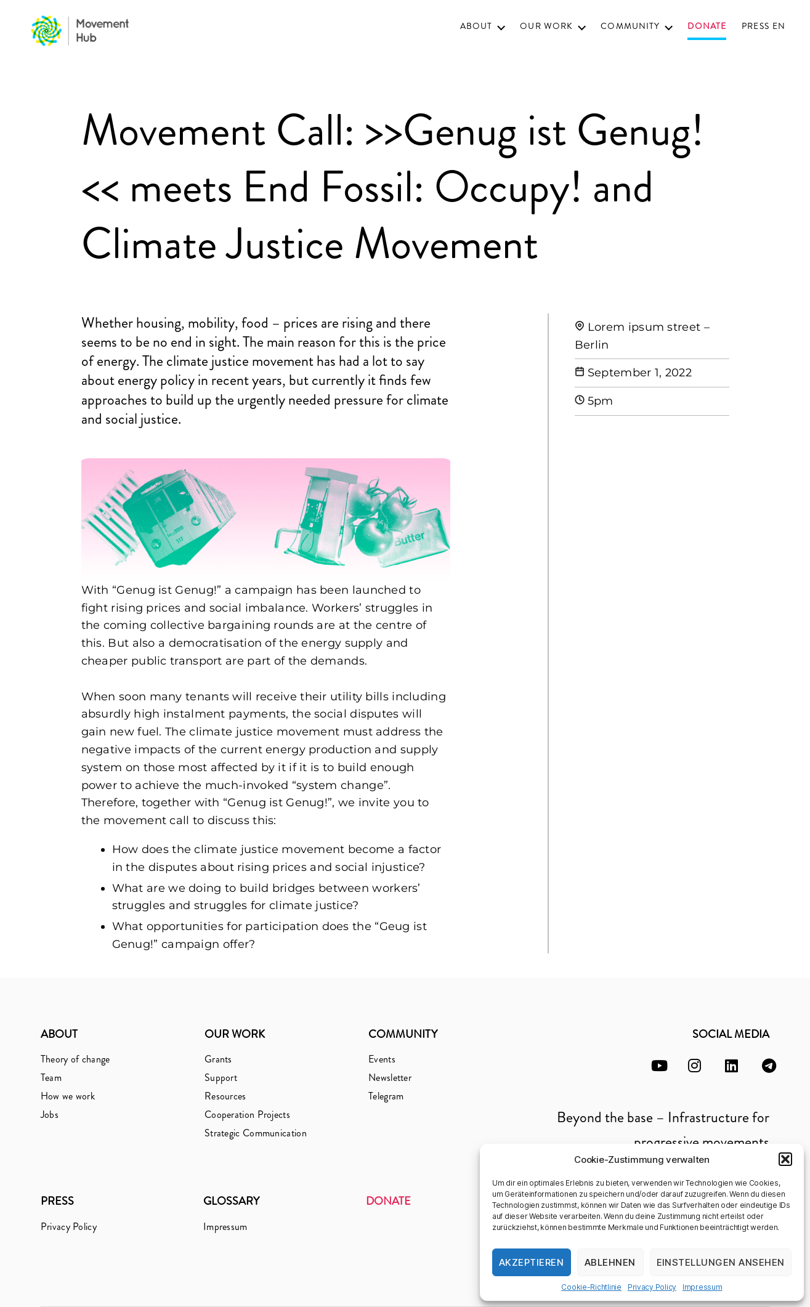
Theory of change (75, 1059)
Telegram (385, 1096)
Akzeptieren (531, 1262)
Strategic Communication (256, 1133)
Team (51, 1077)
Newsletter (389, 1077)
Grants (218, 1059)
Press (755, 26)
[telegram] (769, 1066)
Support (221, 1077)
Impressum (702, 1287)
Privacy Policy (652, 1287)
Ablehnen (610, 1262)
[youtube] (659, 1066)
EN (778, 26)
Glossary (231, 1201)
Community (630, 26)
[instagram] (694, 1066)
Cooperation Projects (247, 1114)
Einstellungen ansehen (721, 1262)
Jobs (50, 1114)
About (476, 26)
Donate (706, 27)
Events (381, 1059)
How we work (68, 1096)
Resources (225, 1096)
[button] (785, 1159)
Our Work (546, 26)
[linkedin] (731, 1066)
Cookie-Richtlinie (591, 1287)
